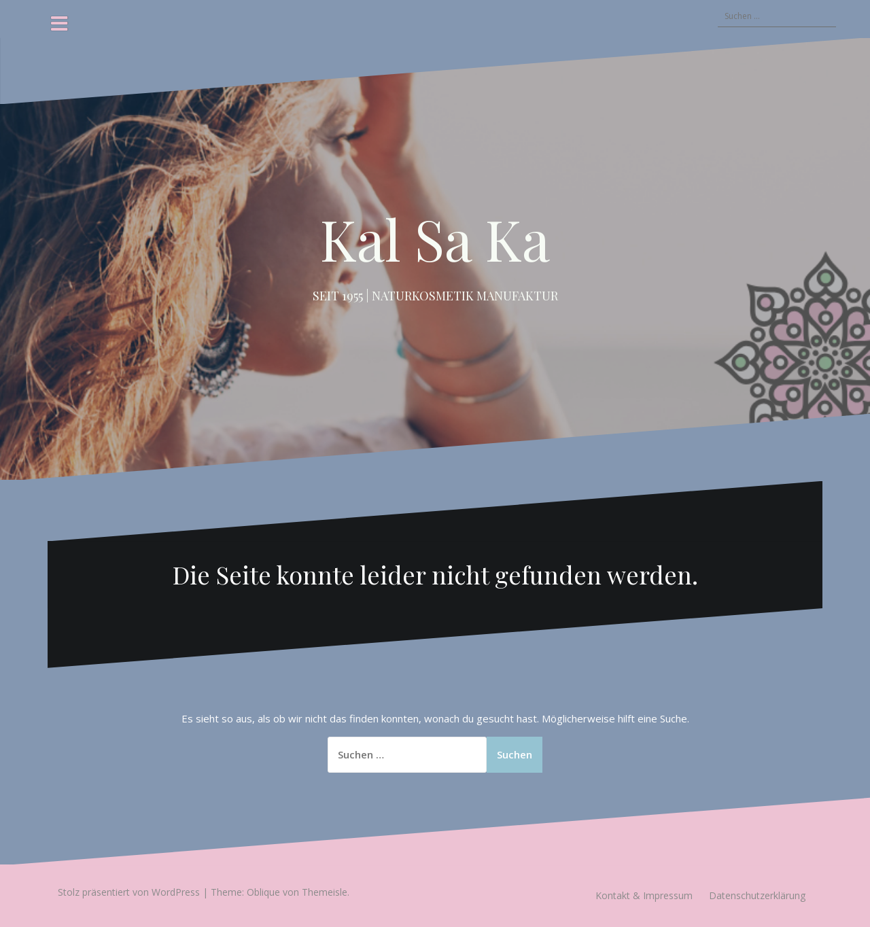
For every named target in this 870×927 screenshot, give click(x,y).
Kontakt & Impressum (644, 895)
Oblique (263, 892)
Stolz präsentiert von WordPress (129, 892)
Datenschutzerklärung (757, 895)
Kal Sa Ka (435, 238)
